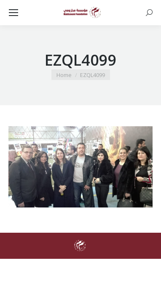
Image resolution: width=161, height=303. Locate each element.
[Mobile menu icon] (13, 13)
